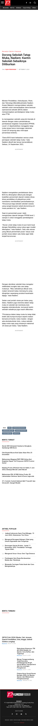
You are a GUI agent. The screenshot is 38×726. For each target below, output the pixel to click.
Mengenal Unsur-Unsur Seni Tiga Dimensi (20, 553)
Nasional (18, 51)
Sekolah (16, 433)
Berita (11, 51)
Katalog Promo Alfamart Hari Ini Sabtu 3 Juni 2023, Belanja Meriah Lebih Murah (18, 469)
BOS (10, 428)
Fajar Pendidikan (10, 69)
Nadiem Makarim (21, 430)
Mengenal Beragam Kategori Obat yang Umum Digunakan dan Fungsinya (19, 540)
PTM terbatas (7, 433)
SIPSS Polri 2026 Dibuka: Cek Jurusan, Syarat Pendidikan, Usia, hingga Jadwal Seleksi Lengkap (17, 639)
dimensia (22, 722)
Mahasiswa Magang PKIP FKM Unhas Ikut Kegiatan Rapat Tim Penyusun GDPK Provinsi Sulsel (18, 461)
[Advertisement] (19, 29)
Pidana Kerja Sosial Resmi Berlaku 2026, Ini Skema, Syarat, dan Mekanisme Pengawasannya (26, 676)
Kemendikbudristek (19, 428)
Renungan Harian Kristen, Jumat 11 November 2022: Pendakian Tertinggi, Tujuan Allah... (18, 547)
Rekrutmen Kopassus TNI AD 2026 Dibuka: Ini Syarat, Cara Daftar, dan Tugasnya (26, 651)
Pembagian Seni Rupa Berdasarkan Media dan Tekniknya (18, 559)
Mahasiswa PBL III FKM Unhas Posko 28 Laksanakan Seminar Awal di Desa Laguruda (18, 475)
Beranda (5, 51)
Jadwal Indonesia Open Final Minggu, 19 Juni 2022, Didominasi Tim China (19, 534)
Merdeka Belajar (8, 430)
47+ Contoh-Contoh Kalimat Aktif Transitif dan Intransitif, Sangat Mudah (18, 482)
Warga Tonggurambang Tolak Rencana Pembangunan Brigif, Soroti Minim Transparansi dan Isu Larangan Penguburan (26, 663)
